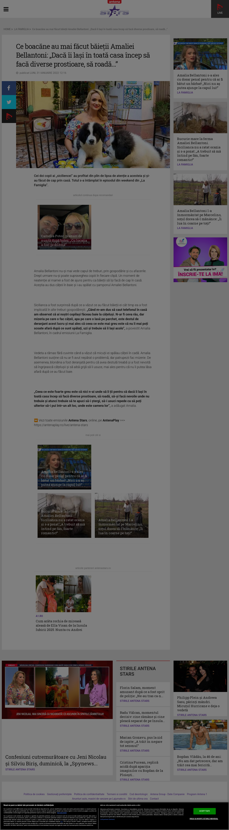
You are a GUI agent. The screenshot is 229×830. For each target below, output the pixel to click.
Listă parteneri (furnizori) (107, 819)
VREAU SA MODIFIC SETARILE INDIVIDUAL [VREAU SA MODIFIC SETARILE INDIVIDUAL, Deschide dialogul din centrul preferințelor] (204, 819)
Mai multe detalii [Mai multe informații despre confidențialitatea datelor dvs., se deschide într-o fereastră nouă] (62, 813)
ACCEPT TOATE (204, 811)
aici (62, 821)
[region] (114, 816)
